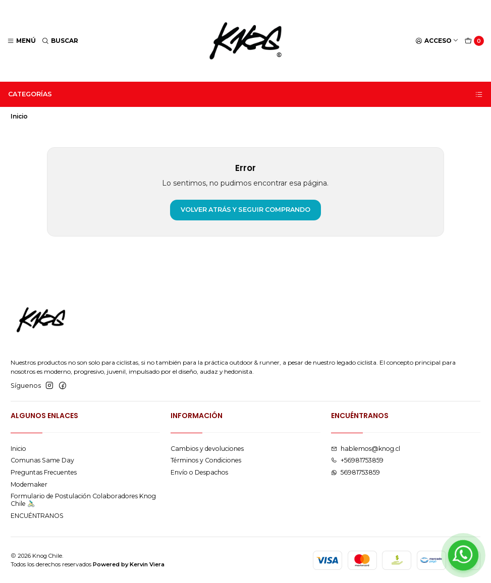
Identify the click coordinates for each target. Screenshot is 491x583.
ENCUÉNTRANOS (37, 515)
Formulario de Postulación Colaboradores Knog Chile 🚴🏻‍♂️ (83, 499)
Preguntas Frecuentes (44, 472)
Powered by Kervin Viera (129, 564)
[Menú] (22, 41)
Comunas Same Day (42, 460)
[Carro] (474, 41)
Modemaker (29, 484)
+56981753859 (357, 460)
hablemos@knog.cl (365, 448)
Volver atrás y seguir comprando (245, 209)
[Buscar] (60, 41)
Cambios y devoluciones (207, 448)
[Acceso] (437, 41)
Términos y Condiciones (206, 460)
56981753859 (355, 472)
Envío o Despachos (199, 472)
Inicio (18, 448)
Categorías (245, 94)
